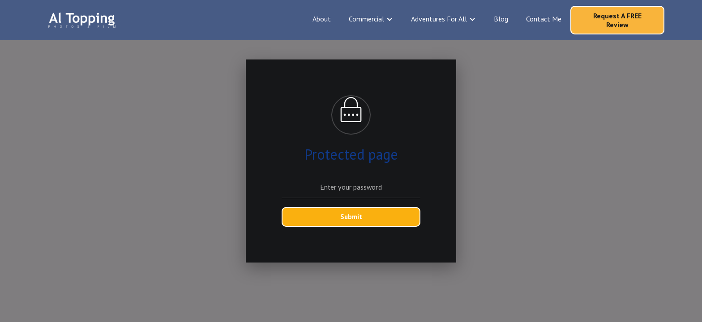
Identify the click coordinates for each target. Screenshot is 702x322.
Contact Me (543, 18)
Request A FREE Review (617, 20)
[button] (371, 19)
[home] (82, 20)
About (321, 18)
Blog (501, 18)
